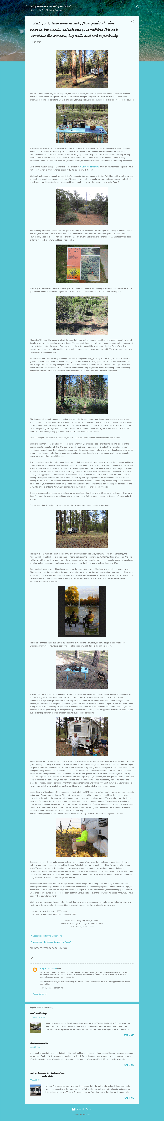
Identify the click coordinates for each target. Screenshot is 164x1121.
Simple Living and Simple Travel (51, 6)
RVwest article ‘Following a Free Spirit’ (46, 936)
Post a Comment (40, 994)
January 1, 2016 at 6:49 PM (51, 988)
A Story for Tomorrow (89, 167)
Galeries (87, 1114)
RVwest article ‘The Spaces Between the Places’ (50, 942)
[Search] (137, 7)
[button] (132, 22)
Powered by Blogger (82, 1109)
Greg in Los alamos (48, 968)
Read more (129, 1035)
